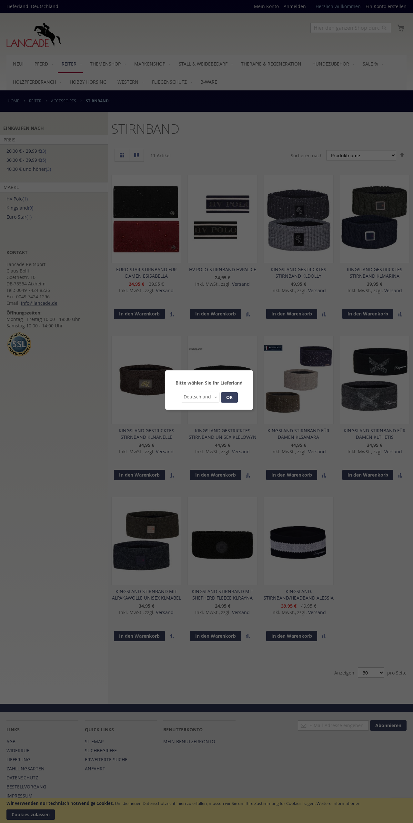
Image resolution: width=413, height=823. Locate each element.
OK (229, 397)
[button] (200, 397)
